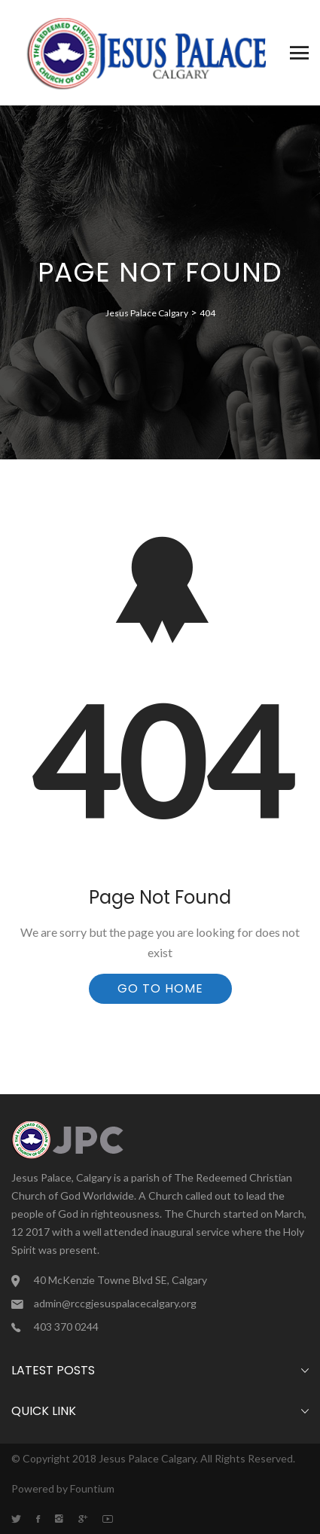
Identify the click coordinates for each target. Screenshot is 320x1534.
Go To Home (160, 988)
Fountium (92, 1488)
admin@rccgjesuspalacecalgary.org (115, 1303)
